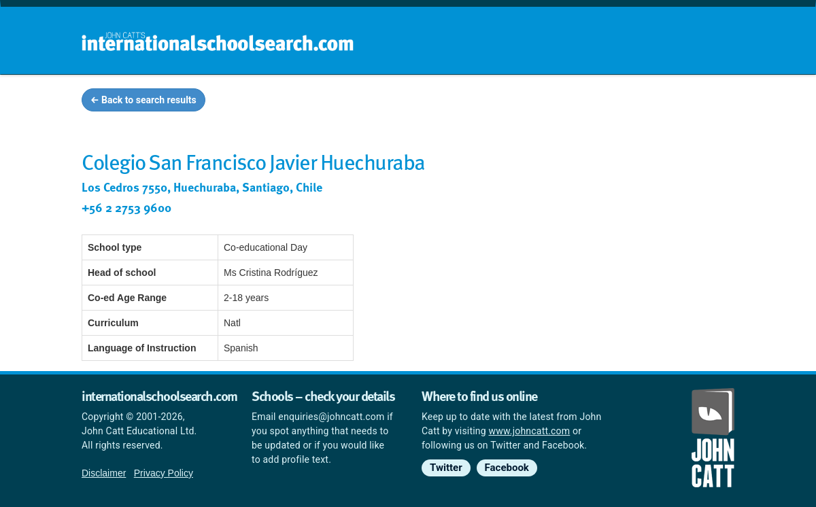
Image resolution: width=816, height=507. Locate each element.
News (708, 102)
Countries (645, 102)
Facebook (507, 467)
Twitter (446, 467)
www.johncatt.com (530, 430)
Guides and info (556, 102)
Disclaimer (104, 473)
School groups (455, 102)
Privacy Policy (163, 473)
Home (378, 102)
